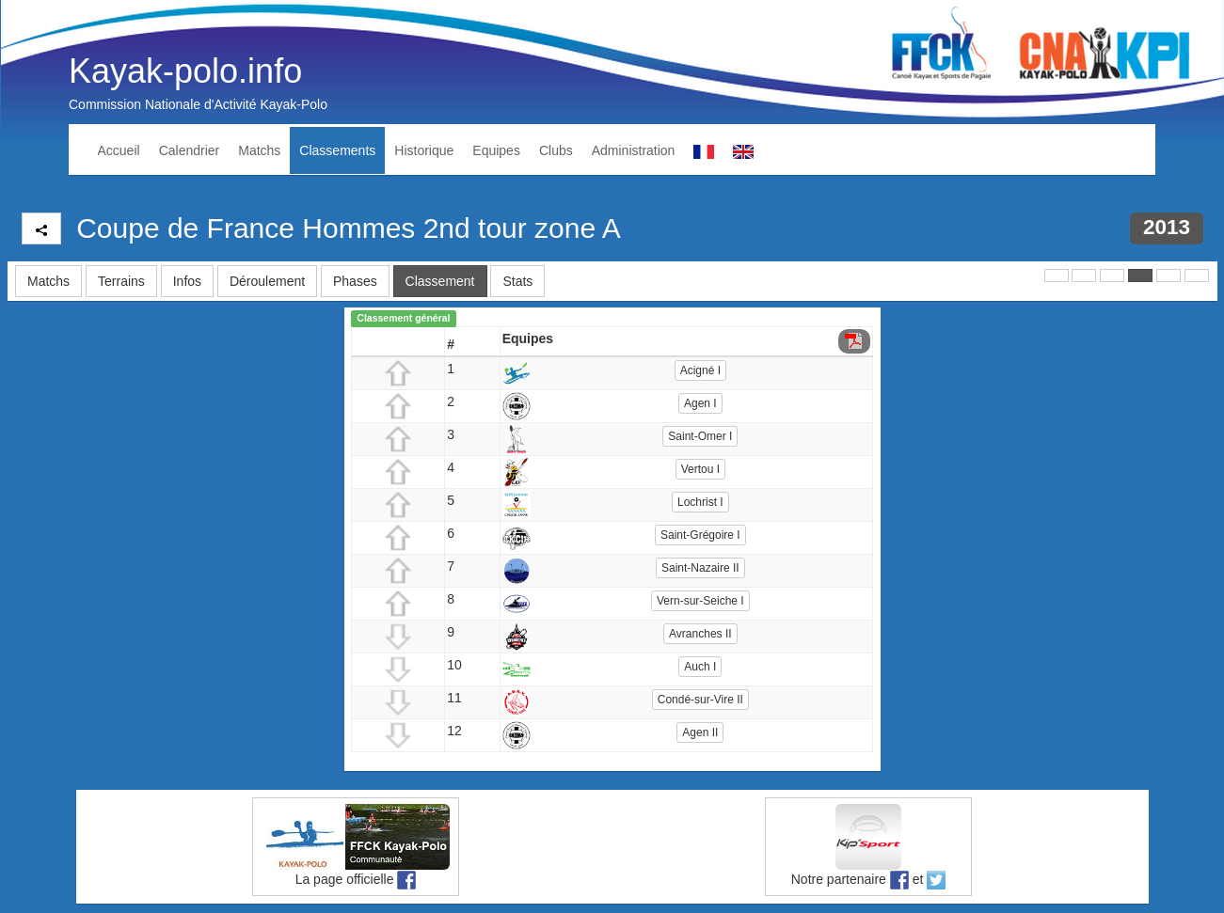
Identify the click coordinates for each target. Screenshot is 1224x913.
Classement (440, 281)
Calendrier (189, 150)
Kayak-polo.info (185, 71)
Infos (187, 281)
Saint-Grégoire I (700, 535)
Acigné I (700, 370)
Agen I (700, 403)
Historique (423, 150)
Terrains (121, 281)
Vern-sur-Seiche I (700, 600)
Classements (337, 150)
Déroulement (267, 281)
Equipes (496, 150)
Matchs (259, 150)
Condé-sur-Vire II (700, 699)
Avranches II (700, 633)
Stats (517, 281)
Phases (355, 281)
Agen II (700, 732)
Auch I (700, 666)
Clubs (556, 150)
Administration (634, 150)
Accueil (119, 150)
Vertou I (700, 469)
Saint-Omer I (700, 436)
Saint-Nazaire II (700, 568)
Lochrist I (700, 502)
